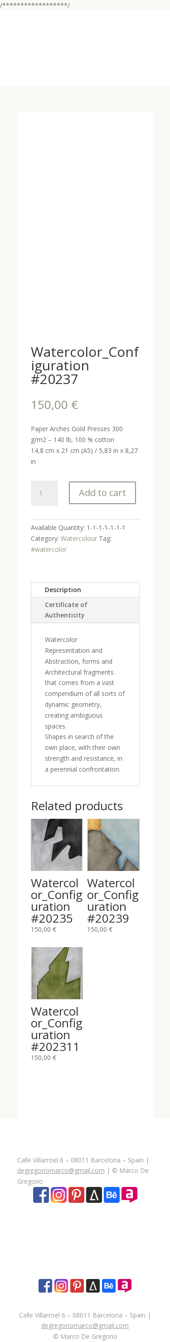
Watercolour (79, 538)
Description (63, 589)
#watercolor (49, 549)
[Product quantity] (44, 493)
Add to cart (102, 492)
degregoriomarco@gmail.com (61, 1170)
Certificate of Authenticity (66, 610)
